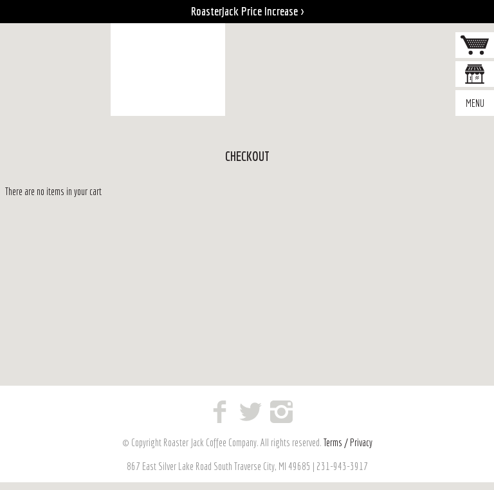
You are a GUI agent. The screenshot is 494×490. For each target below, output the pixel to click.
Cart (475, 46)
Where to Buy (475, 75)
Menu (475, 103)
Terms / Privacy (348, 442)
